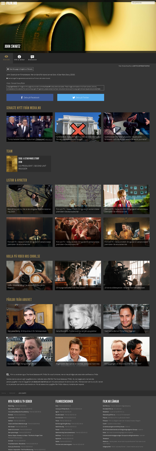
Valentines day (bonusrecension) (65, 423)
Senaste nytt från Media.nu (23, 108)
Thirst (57, 412)
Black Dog (11, 397)
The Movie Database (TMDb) (63, 370)
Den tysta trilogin (13, 423)
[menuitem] (4, 385)
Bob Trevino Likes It (14, 400)
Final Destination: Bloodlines (16, 435)
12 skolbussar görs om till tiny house (113, 418)
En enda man (59, 409)
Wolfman (58, 427)
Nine (57, 397)
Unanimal (11, 409)
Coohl (104, 415)
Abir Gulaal (11, 418)
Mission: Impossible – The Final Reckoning (20, 441)
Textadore (106, 430)
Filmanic (105, 412)
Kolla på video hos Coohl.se (23, 252)
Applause (58, 430)
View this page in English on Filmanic (20, 69)
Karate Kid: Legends (14, 447)
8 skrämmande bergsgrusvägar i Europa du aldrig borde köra (121, 427)
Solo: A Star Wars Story (61, 75)
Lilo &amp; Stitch (13, 444)
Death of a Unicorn (13, 421)
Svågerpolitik (107, 438)
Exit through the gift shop (63, 415)
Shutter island (60, 406)
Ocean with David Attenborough (17, 415)
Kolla (104, 423)
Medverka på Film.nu (109, 406)
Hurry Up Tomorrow (14, 438)
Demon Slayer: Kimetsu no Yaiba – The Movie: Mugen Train (25, 427)
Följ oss (105, 409)
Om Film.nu (106, 397)
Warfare (10, 412)
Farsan (58, 421)
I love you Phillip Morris (62, 400)
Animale (10, 432)
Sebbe (57, 432)
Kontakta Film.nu (108, 400)
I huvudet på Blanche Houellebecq (18, 403)
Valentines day (60, 418)
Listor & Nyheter (16, 179)
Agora (57, 403)
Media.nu (105, 432)
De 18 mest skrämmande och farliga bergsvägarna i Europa (120, 421)
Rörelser (10, 406)
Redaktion (106, 403)
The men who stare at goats (64, 435)
